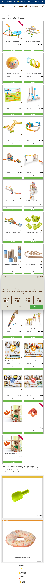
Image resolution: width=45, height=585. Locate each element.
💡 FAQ (22, 568)
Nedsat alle (5, 520)
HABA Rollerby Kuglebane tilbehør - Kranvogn (13, 168)
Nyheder (5, 476)
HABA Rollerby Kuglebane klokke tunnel (33, 73)
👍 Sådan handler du (22, 572)
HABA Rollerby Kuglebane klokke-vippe (12, 232)
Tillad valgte (22, 306)
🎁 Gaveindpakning (22, 578)
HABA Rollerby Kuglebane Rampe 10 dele (12, 105)
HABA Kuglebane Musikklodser (12, 328)
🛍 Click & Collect (22, 583)
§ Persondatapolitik (22, 574)
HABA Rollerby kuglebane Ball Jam (12, 41)
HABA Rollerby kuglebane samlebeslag (33, 232)
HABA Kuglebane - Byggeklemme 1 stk (12, 423)
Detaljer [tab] (22, 281)
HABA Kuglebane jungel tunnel (33, 328)
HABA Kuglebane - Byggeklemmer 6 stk (12, 453)
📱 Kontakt (22, 567)
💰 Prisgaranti (22, 581)
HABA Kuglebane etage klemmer (33, 423)
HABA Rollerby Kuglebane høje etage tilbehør (33, 105)
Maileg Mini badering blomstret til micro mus (22, 557)
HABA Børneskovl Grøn (22, 514)
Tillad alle (36, 306)
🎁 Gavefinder (22, 582)
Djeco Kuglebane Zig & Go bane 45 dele (12, 391)
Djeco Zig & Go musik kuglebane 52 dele (33, 360)
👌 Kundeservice (22, 569)
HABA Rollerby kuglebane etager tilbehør (13, 264)
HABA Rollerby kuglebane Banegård (33, 41)
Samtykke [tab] (7, 281)
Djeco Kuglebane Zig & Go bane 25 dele (12, 360)
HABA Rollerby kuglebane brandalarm (12, 200)
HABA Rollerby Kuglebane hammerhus (33, 168)
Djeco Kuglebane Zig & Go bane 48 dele (33, 391)
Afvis (8, 306)
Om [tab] (37, 281)
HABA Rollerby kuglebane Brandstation (33, 200)
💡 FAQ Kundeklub (22, 573)
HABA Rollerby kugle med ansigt (12, 73)
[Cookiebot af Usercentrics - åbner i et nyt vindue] (37, 277)
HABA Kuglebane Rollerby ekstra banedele (33, 264)
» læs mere (8, 44)
